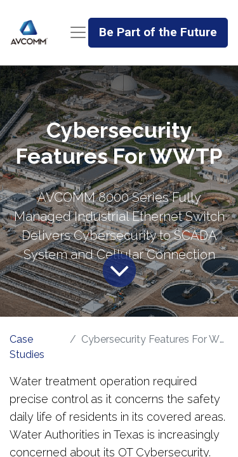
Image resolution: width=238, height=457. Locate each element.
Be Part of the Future (158, 32)
